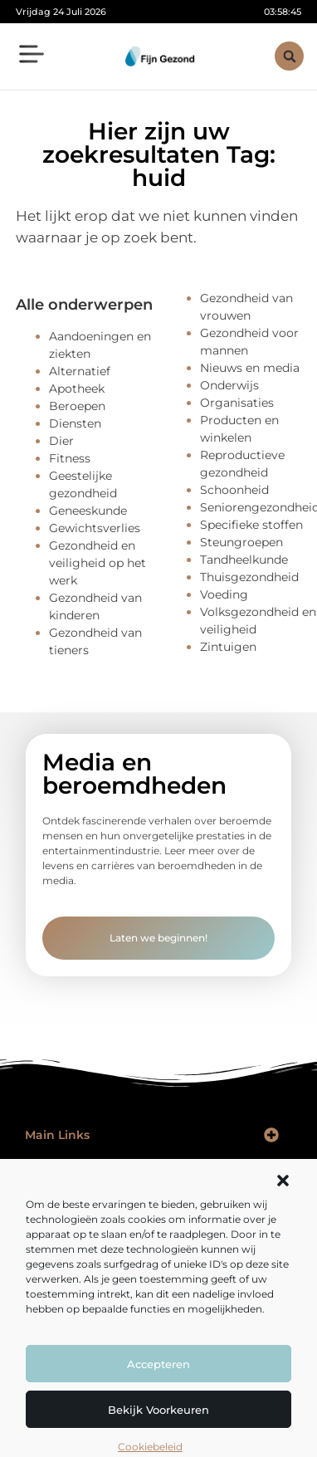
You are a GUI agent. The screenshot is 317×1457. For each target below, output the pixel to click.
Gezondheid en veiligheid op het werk (97, 563)
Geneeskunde (88, 510)
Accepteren (158, 1364)
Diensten (75, 423)
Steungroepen (241, 542)
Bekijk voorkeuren (158, 1409)
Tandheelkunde (244, 559)
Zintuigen (228, 646)
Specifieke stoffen (251, 524)
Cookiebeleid (150, 1446)
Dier (61, 440)
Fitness (69, 458)
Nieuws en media (250, 367)
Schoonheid (234, 489)
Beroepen (77, 405)
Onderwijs (229, 385)
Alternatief (79, 371)
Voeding (224, 594)
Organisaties (237, 402)
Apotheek (77, 388)
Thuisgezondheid (249, 577)
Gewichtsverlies (94, 528)
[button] (283, 1180)
